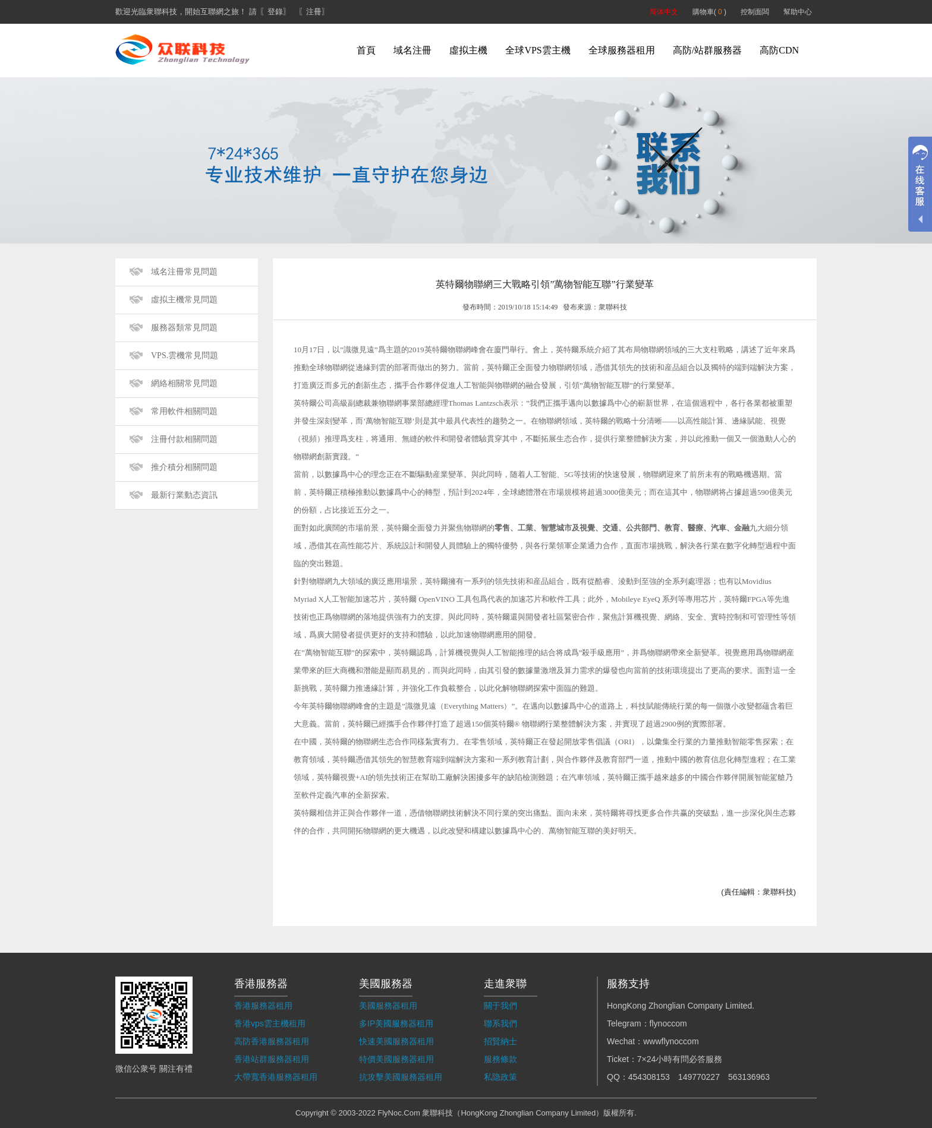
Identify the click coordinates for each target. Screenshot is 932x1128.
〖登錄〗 (275, 11)
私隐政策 (500, 1077)
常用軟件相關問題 (184, 411)
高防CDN (779, 50)
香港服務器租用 (263, 1005)
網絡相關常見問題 (184, 383)
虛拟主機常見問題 (184, 299)
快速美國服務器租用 (396, 1041)
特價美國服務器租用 (396, 1059)
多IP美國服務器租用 (396, 1023)
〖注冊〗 (313, 11)
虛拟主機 (468, 50)
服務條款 (500, 1059)
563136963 (749, 1077)
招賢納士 (500, 1041)
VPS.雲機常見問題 (184, 355)
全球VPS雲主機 (537, 50)
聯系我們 (500, 1023)
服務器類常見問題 (184, 327)
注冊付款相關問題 (184, 439)
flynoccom (668, 1023)
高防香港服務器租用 (271, 1041)
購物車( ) (709, 12)
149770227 (699, 1077)
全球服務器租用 (621, 50)
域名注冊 (412, 50)
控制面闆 (755, 12)
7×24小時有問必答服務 (680, 1059)
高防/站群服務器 (707, 50)
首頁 (366, 50)
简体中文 (664, 12)
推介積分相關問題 (184, 467)
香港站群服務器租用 (271, 1059)
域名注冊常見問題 (184, 271)
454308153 (649, 1077)
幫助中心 (797, 12)
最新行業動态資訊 (184, 495)
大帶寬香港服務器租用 (275, 1077)
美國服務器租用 (388, 1005)
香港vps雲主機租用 (270, 1023)
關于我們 (500, 1005)
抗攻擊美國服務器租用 (400, 1077)
